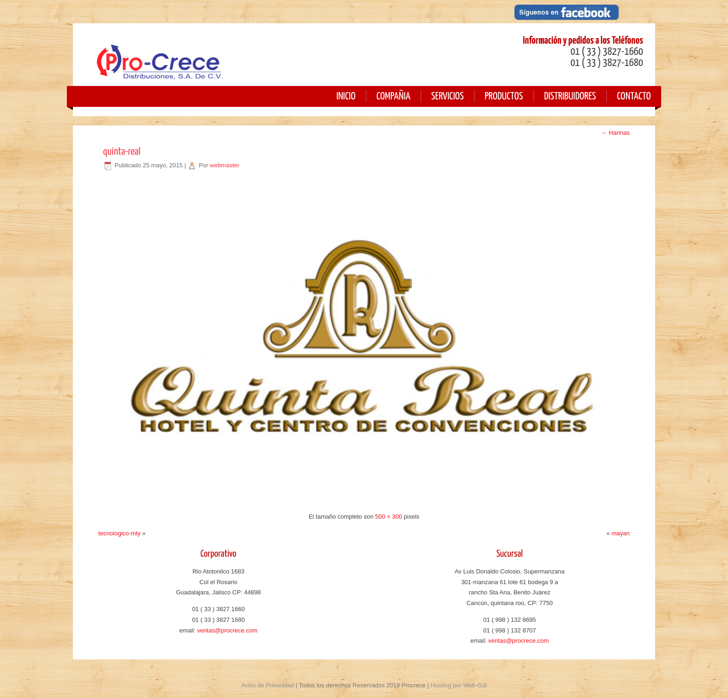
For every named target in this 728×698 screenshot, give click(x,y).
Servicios (447, 96)
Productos (504, 96)
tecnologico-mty (119, 533)
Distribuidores (570, 96)
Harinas (615, 132)
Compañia (393, 96)
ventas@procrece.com (227, 630)
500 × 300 (388, 516)
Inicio (345, 96)
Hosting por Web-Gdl (458, 685)
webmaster (225, 165)
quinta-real (122, 151)
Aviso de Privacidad (267, 685)
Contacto (634, 96)
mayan (620, 533)
